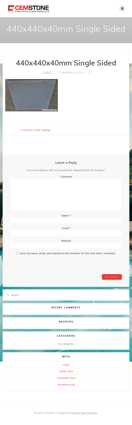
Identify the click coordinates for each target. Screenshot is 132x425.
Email (66, 228)
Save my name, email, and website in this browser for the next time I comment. (68, 253)
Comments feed (66, 378)
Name (66, 215)
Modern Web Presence (84, 413)
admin (47, 72)
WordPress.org (66, 384)
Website (66, 240)
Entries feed (66, 371)
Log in (66, 364)
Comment (66, 176)
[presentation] (34, 265)
